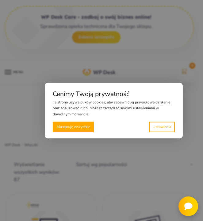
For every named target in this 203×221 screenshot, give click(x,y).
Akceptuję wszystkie (73, 126)
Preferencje (162, 127)
